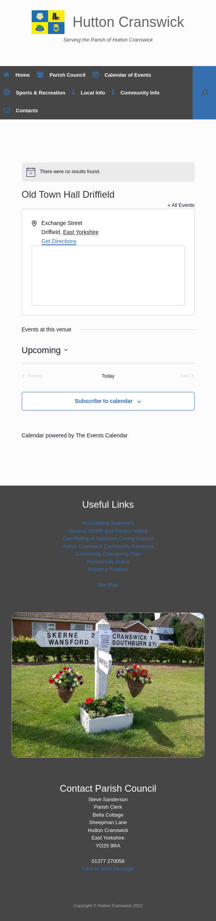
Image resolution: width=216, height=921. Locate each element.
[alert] (108, 172)
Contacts (21, 110)
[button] (204, 92)
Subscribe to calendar (104, 401)
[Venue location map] (108, 275)
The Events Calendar (102, 435)
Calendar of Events (122, 75)
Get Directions (59, 241)
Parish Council (61, 75)
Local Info (88, 93)
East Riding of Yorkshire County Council (108, 538)
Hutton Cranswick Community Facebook (108, 546)
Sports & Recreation (34, 93)
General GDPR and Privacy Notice (107, 531)
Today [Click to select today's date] (108, 376)
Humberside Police (107, 562)
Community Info (135, 93)
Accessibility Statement (108, 523)
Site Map (108, 585)
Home (17, 75)
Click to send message (108, 869)
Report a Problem (108, 569)
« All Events (181, 205)
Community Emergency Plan (108, 554)
